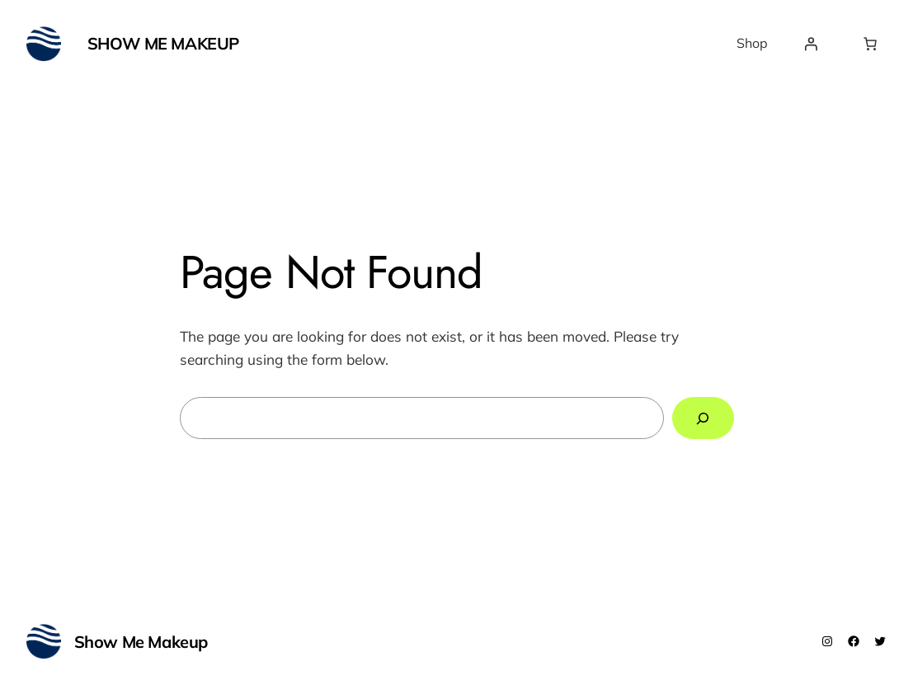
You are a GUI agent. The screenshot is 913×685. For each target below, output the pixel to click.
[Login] (810, 43)
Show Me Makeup (163, 43)
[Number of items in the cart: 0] (870, 43)
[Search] (702, 418)
